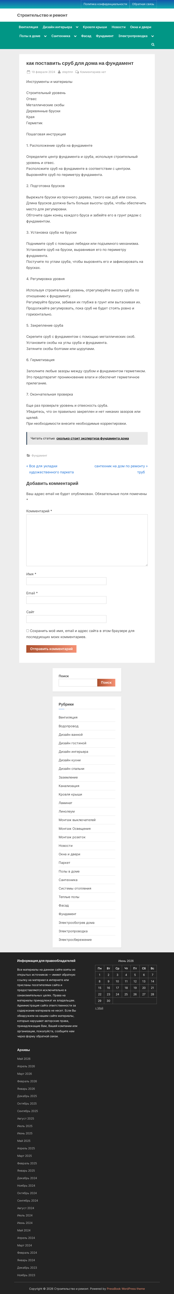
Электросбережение (75, 940)
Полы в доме (29, 36)
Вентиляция (28, 27)
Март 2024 (24, 1245)
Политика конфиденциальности (105, 4)
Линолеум (67, 812)
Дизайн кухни (70, 760)
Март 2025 (24, 1155)
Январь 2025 (26, 1170)
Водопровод (69, 726)
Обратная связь (143, 4)
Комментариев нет (93, 71)
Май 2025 (24, 1141)
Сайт (30, 612)
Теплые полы (69, 897)
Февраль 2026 (27, 1081)
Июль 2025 (25, 1126)
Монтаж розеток (72, 837)
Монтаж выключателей (77, 820)
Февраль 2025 (27, 1163)
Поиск (64, 676)
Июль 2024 (25, 1215)
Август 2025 (25, 1118)
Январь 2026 (26, 1088)
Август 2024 (25, 1208)
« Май (99, 1008)
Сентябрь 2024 (27, 1200)
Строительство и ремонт (42, 15)
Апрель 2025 (26, 1148)
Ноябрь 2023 (26, 1275)
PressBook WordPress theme (126, 1288)
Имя (31, 574)
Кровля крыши (95, 27)
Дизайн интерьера (57, 27)
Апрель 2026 (26, 1066)
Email (32, 593)
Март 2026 (24, 1073)
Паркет (64, 863)
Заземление (68, 777)
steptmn (67, 71)
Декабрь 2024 (27, 1178)
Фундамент (105, 36)
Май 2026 (24, 1059)
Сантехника (60, 36)
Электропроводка (132, 36)
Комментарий (39, 511)
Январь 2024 (26, 1260)
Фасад (86, 36)
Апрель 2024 (26, 1237)
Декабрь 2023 (27, 1267)
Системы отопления (75, 888)
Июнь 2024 (25, 1223)
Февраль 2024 (27, 1252)
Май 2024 (24, 1230)
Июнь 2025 (25, 1133)
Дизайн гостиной (72, 743)
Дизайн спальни (71, 769)
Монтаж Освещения (75, 829)
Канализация (69, 786)
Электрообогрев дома (76, 923)
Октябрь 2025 (27, 1103)
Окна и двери (140, 27)
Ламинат (65, 803)
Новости (119, 27)
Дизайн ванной (71, 735)
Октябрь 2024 (27, 1193)
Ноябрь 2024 (26, 1185)
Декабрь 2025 (27, 1096)
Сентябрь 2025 (27, 1111)
